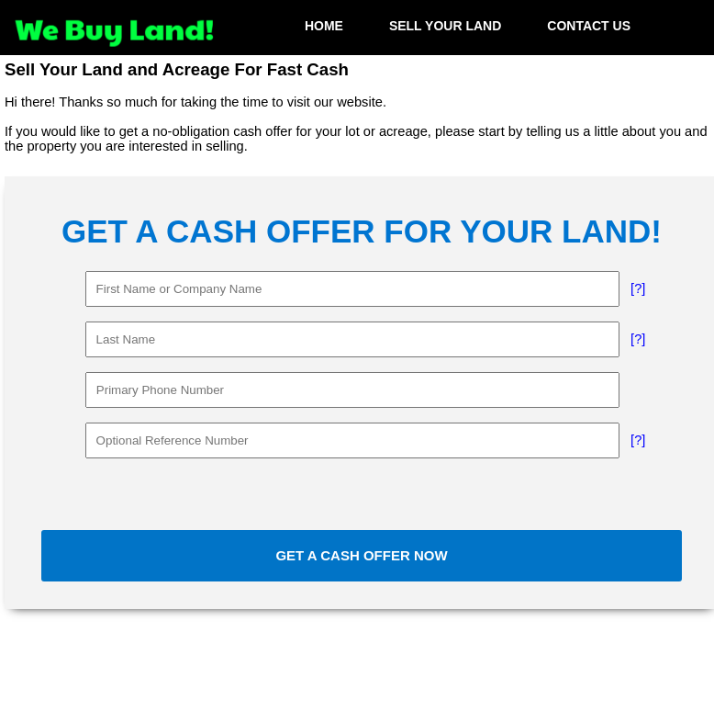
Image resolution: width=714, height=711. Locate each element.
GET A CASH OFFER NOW (361, 555)
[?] (637, 288)
